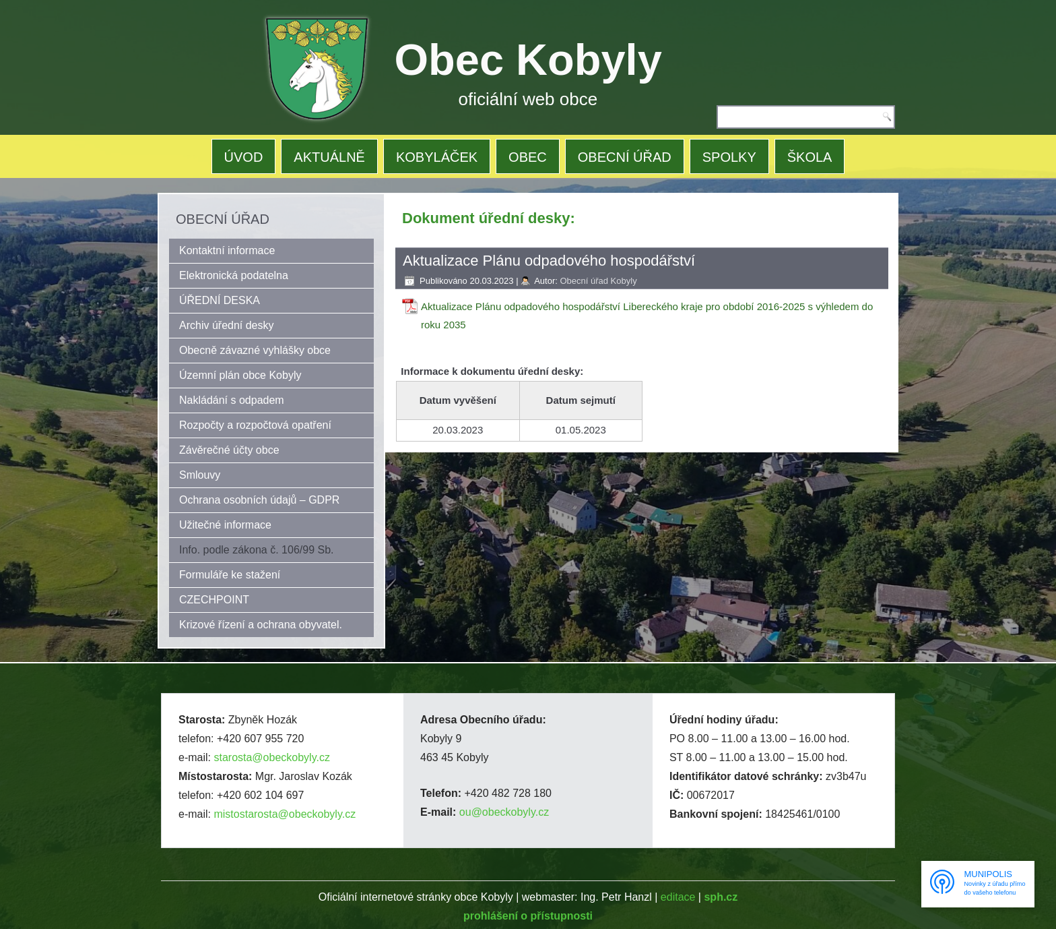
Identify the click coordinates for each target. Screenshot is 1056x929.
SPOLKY (729, 157)
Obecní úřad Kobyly (598, 281)
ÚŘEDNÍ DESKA (219, 300)
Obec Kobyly (528, 59)
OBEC (527, 157)
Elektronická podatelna (233, 275)
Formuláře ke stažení (229, 574)
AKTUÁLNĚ (329, 157)
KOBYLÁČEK (436, 157)
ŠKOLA (809, 157)
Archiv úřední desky (226, 325)
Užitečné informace (225, 525)
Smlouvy (199, 475)
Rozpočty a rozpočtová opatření (255, 425)
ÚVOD (243, 157)
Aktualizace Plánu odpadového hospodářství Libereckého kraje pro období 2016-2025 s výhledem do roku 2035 (647, 315)
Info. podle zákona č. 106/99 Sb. (256, 550)
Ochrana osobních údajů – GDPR (259, 500)
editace (678, 897)
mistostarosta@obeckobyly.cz (284, 814)
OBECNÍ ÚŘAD (624, 157)
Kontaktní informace (227, 250)
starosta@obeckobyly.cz (271, 757)
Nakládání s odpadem (231, 400)
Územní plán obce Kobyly (240, 375)
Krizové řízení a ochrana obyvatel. (260, 624)
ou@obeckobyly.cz (504, 812)
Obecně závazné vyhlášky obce (255, 350)
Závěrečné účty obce (229, 450)
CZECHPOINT (214, 599)
